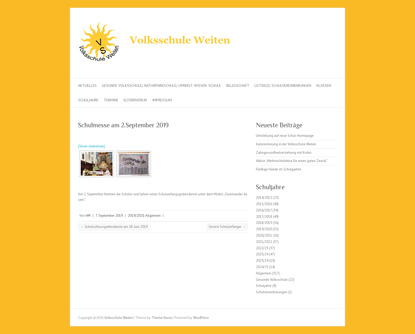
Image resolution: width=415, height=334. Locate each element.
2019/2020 (136, 215)
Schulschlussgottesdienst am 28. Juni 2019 (114, 226)
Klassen (324, 85)
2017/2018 (264, 216)
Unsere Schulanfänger (227, 226)
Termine (111, 100)
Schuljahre (88, 100)
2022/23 (262, 248)
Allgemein (153, 215)
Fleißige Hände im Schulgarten (278, 169)
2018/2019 (264, 222)
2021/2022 (264, 242)
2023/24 (262, 254)
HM (88, 215)
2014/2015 (264, 197)
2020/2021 (264, 235)
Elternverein (135, 100)
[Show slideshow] (91, 146)
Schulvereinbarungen (271, 292)
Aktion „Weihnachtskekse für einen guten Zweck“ (291, 161)
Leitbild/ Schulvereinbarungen (283, 85)
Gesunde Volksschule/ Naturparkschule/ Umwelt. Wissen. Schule (161, 85)
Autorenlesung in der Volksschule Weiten (286, 144)
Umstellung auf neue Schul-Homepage (285, 135)
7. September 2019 (109, 215)
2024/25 (262, 267)
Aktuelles (87, 85)
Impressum (162, 100)
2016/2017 (264, 210)
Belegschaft (237, 85)
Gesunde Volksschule (272, 279)
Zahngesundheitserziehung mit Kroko (284, 152)
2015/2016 (264, 204)
